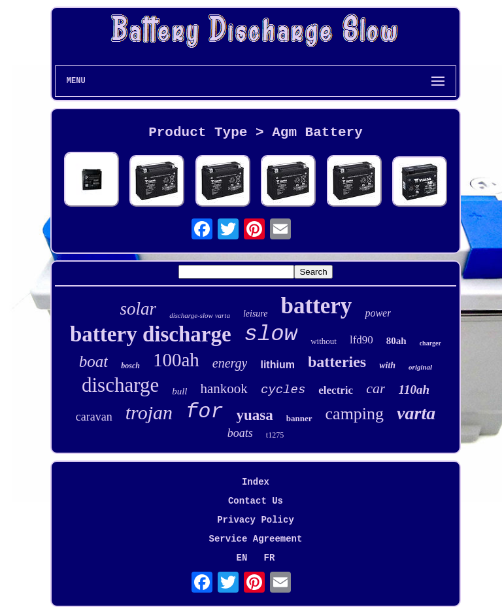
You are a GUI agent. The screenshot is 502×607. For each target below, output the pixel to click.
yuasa (255, 415)
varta (416, 413)
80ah (396, 341)
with (387, 365)
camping (355, 413)
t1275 (275, 435)
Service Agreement (256, 539)
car (375, 388)
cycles (283, 390)
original (420, 367)
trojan (149, 412)
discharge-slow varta (199, 315)
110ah (413, 389)
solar (138, 309)
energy (230, 363)
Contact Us (255, 501)
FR (269, 558)
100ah (176, 359)
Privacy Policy (255, 520)
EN (242, 558)
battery (316, 306)
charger (430, 343)
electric (335, 390)
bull (179, 391)
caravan (94, 416)
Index (255, 482)
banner (299, 418)
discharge (120, 384)
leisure (255, 314)
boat (93, 361)
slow (271, 334)
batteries (337, 361)
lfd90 (361, 340)
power (378, 313)
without (323, 341)
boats (240, 433)
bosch (130, 365)
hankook (224, 388)
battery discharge (150, 334)
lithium (277, 364)
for (205, 412)
